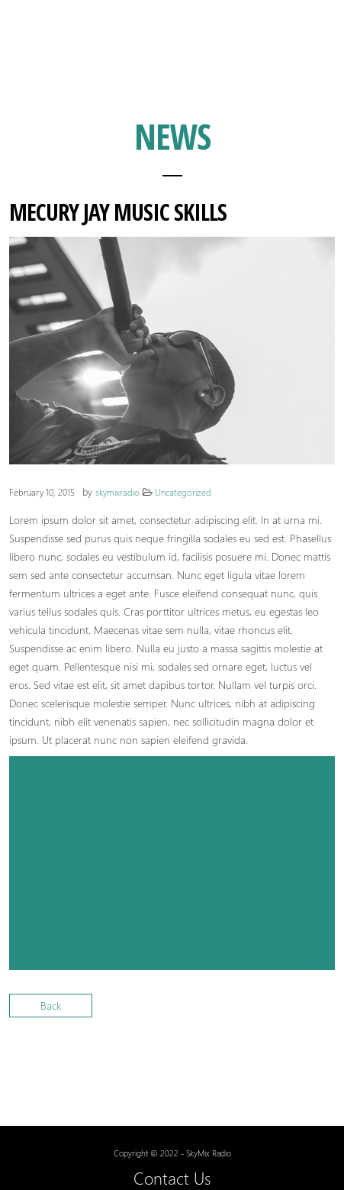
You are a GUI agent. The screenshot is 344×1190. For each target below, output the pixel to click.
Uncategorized (183, 492)
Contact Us (172, 1177)
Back (50, 1005)
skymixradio (117, 492)
